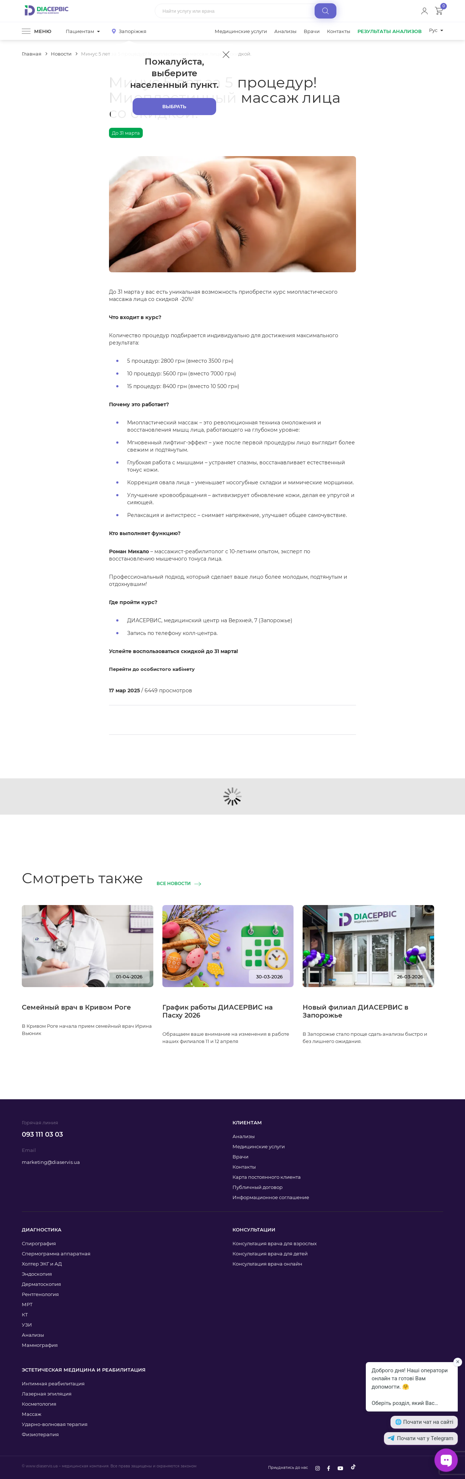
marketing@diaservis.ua (51, 1162)
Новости (61, 54)
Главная (31, 54)
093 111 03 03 (42, 1134)
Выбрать (174, 106)
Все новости (174, 883)
